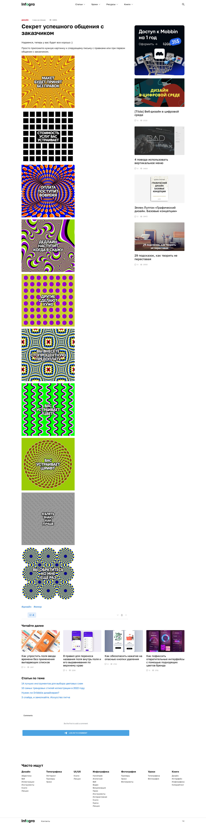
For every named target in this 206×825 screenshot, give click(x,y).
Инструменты (28, 785)
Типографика (154, 776)
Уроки (95, 4)
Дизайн (25, 20)
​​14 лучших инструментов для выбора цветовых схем (52, 683)
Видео (95, 785)
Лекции (25, 791)
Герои (95, 791)
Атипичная (97, 779)
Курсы (96, 803)
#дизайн (26, 606)
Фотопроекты (127, 782)
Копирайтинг (178, 785)
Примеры (50, 779)
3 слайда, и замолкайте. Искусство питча (46, 697)
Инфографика (178, 782)
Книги (128, 4)
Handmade (97, 776)
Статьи (80, 4)
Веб (23, 779)
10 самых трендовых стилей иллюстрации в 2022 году (53, 688)
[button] (183, 4)
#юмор (38, 606)
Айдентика (26, 776)
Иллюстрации (28, 782)
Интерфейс (177, 779)
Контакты (45, 821)
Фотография (153, 779)
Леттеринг (51, 776)
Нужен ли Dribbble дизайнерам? (40, 692)
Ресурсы (112, 4)
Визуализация (99, 788)
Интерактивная (100, 797)
